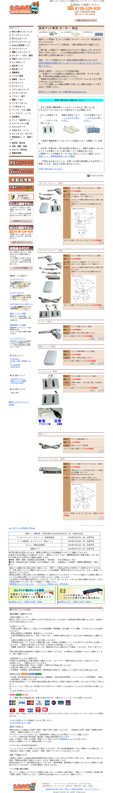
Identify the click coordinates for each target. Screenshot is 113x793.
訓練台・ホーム (18, 79)
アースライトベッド (20, 35)
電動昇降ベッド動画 (18, 325)
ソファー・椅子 (18, 96)
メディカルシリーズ (20, 90)
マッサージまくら (19, 103)
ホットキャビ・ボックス (22, 134)
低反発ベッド (17, 66)
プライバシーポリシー (92, 789)
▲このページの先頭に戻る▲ (22, 528)
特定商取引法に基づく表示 (54, 789)
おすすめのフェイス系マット (21, 304)
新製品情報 (16, 153)
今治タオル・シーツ (20, 130)
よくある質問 (15, 365)
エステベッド (17, 86)
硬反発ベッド (17, 69)
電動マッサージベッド (21, 52)
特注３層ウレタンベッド (22, 32)
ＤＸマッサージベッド (21, 42)
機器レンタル (17, 100)
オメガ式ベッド (18, 62)
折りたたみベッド (19, 39)
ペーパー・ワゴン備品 (21, 110)
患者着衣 (15, 117)
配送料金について (67, 739)
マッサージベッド (17, 279)
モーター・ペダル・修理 (22, 56)
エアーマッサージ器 (20, 123)
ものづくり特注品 (19, 150)
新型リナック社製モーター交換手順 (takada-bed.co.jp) (62, 92)
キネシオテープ (18, 127)
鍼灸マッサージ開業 (18, 313)
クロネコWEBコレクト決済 (20, 723)
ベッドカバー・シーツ (21, 113)
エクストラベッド (19, 49)
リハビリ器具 (17, 76)
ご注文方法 (15, 359)
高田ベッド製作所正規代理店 (74, 789)
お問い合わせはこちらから (51, 169)
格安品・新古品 (18, 143)
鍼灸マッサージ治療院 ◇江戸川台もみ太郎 (18, 382)
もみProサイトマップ (18, 379)
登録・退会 (15, 392)
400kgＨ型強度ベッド (21, 45)
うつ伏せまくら (18, 106)
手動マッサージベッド (21, 59)
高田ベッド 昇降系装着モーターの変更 (57, 156)
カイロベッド (17, 83)
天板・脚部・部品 (19, 146)
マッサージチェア (19, 93)
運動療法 (15, 73)
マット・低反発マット (21, 120)
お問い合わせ (15, 367)
